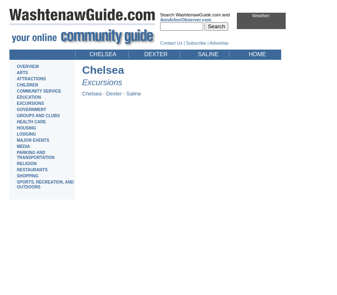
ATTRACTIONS (31, 79)
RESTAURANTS (32, 170)
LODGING (26, 134)
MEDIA (23, 146)
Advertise (219, 43)
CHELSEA (102, 54)
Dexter (114, 94)
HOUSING (26, 128)
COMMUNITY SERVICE (39, 91)
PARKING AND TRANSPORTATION (36, 155)
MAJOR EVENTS (33, 140)
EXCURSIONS (30, 103)
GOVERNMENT (31, 109)
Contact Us (171, 43)
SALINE (208, 54)
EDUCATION (29, 97)
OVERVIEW (28, 66)
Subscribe (196, 43)
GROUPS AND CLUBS (38, 115)
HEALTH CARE (31, 122)
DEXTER (155, 54)
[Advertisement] (312, 126)
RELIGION (27, 163)
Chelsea (92, 94)
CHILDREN (27, 85)
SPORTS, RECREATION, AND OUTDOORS (45, 184)
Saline (133, 94)
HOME (257, 54)
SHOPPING (28, 176)
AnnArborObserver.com (185, 19)
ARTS (22, 72)
